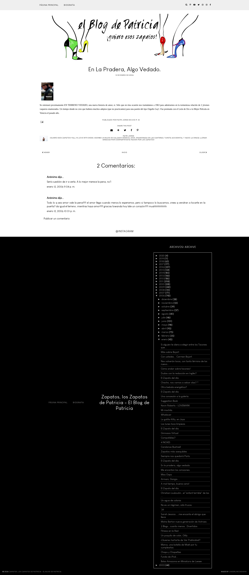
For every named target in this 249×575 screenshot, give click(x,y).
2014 (161, 272)
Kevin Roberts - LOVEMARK (175, 405)
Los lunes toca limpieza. (173, 424)
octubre (166, 306)
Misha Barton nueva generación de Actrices (184, 521)
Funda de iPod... (169, 556)
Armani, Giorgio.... (170, 479)
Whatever (166, 414)
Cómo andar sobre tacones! (176, 368)
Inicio (124, 152)
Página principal (49, 5)
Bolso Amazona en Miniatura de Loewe (181, 561)
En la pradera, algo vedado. (175, 465)
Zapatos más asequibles (174, 451)
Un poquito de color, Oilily (174, 535)
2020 (162, 255)
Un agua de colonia (171, 500)
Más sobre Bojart (170, 352)
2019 (162, 258)
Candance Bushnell (171, 447)
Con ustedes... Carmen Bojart (176, 356)
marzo (165, 332)
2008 (162, 289)
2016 (162, 267)
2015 (162, 269)
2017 (161, 264)
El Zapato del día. (170, 378)
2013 (162, 275)
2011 (161, 281)
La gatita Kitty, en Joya (173, 419)
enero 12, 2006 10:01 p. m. (61, 211)
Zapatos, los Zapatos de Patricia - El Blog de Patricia (124, 402)
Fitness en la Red (169, 530)
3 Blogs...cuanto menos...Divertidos (179, 526)
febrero (166, 335)
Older (203, 152)
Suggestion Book (169, 401)
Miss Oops (166, 474)
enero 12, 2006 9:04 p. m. (61, 186)
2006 (162, 295)
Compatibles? (168, 437)
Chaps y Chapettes (171, 552)
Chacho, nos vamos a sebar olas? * (180, 382)
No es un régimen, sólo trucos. (176, 505)
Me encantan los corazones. (175, 470)
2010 (162, 284)
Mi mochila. (167, 410)
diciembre (167, 299)
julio (164, 317)
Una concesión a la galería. (175, 396)
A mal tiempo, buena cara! (175, 483)
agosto (165, 313)
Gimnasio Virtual (169, 433)
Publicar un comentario (57, 218)
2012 (161, 278)
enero (165, 339)
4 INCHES (165, 442)
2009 (162, 287)
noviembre (167, 302)
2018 (162, 261)
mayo (165, 324)
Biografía (69, 5)
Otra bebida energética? (174, 387)
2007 (162, 292)
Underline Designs (238, 572)
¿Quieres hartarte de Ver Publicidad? (180, 540)
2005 (162, 565)
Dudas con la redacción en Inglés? (179, 373)
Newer (46, 152)
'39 (162, 509)
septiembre (168, 310)
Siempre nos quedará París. (175, 456)
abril (164, 328)
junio (164, 321)
